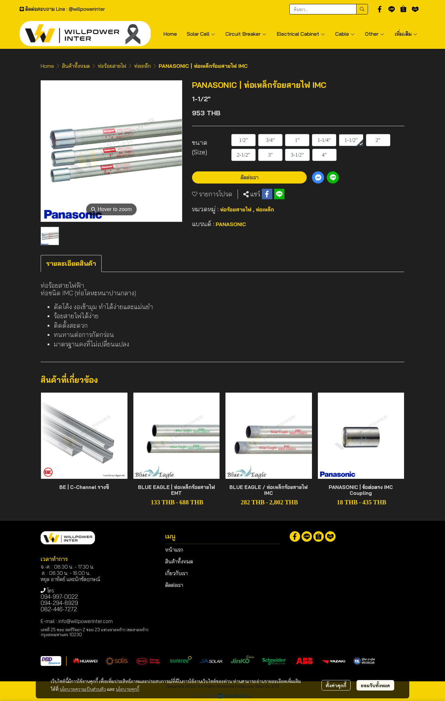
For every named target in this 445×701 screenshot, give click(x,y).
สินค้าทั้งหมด (76, 66)
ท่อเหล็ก (142, 66)
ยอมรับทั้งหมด (375, 685)
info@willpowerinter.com (85, 621)
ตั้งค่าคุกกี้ (336, 685)
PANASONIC (231, 224)
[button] (329, 9)
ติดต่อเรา (250, 177)
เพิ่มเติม (406, 33)
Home (47, 66)
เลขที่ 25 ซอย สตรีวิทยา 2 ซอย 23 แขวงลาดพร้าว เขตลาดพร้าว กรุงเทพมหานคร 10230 (94, 632)
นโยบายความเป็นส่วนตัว (83, 689)
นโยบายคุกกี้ (127, 689)
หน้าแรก (174, 549)
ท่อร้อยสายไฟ (112, 66)
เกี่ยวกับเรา (176, 573)
